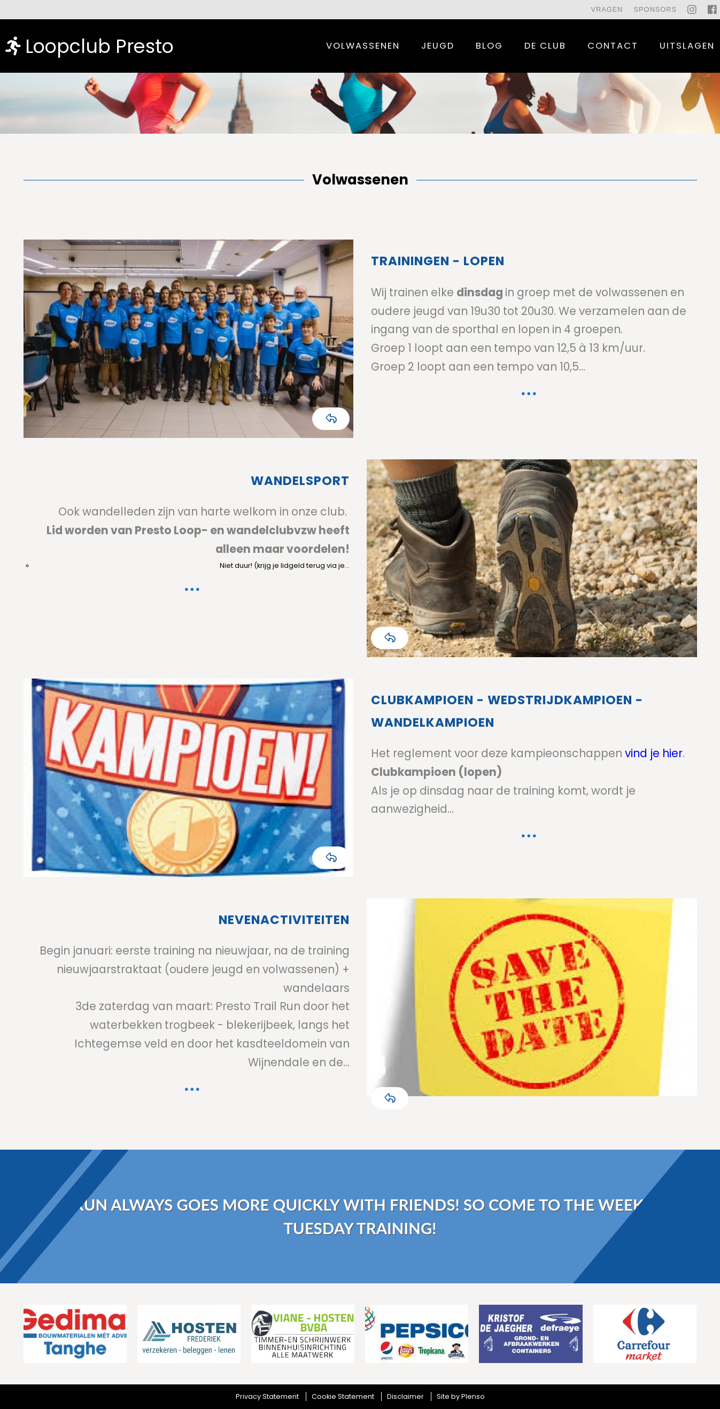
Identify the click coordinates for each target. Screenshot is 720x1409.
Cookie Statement (343, 1396)
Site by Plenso (461, 1396)
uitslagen (687, 46)
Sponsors (655, 9)
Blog (489, 46)
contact (612, 46)
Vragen (607, 9)
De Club (545, 46)
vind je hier (652, 753)
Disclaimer (405, 1396)
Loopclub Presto (89, 45)
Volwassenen (363, 46)
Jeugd (437, 46)
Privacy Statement (267, 1396)
